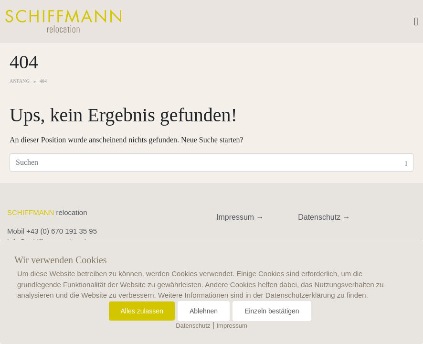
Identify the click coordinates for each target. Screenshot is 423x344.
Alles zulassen (141, 311)
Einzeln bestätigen (271, 311)
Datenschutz (193, 325)
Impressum (232, 325)
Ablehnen (204, 311)
